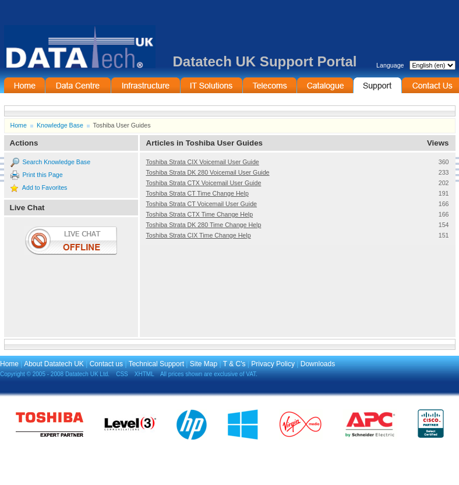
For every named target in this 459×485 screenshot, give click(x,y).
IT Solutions (211, 85)
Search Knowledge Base (56, 161)
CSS (122, 374)
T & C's (234, 364)
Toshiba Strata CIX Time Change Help (198, 235)
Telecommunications (269, 85)
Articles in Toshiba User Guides (204, 143)
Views (438, 143)
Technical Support (156, 364)
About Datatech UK (54, 364)
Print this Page (42, 174)
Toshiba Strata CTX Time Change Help (199, 214)
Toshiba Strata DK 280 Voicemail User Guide (208, 172)
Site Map (203, 364)
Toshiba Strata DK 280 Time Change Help (204, 224)
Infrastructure (145, 85)
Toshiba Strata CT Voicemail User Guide (201, 203)
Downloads (318, 364)
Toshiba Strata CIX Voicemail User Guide (202, 161)
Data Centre (78, 85)
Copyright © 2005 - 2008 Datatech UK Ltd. (55, 374)
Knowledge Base (60, 125)
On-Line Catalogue (325, 85)
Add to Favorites (45, 187)
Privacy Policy (273, 364)
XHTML (144, 374)
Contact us (106, 364)
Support (377, 85)
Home (24, 85)
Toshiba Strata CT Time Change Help (197, 193)
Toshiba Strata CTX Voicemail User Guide (204, 182)
